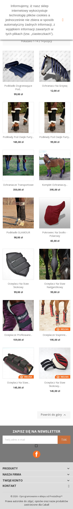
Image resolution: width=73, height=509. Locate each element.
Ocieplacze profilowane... (18, 335)
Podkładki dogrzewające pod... (18, 87)
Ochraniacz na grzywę (54, 85)
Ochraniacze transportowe (18, 184)
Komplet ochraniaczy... (54, 184)
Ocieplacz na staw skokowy (18, 285)
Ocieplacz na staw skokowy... (54, 384)
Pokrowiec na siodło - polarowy (54, 234)
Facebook (36, 454)
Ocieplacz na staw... (18, 382)
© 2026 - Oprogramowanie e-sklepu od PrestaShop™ (36, 496)
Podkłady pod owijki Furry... (18, 137)
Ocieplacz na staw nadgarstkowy (54, 285)
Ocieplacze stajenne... (55, 335)
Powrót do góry (54, 415)
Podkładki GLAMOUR (18, 232)
